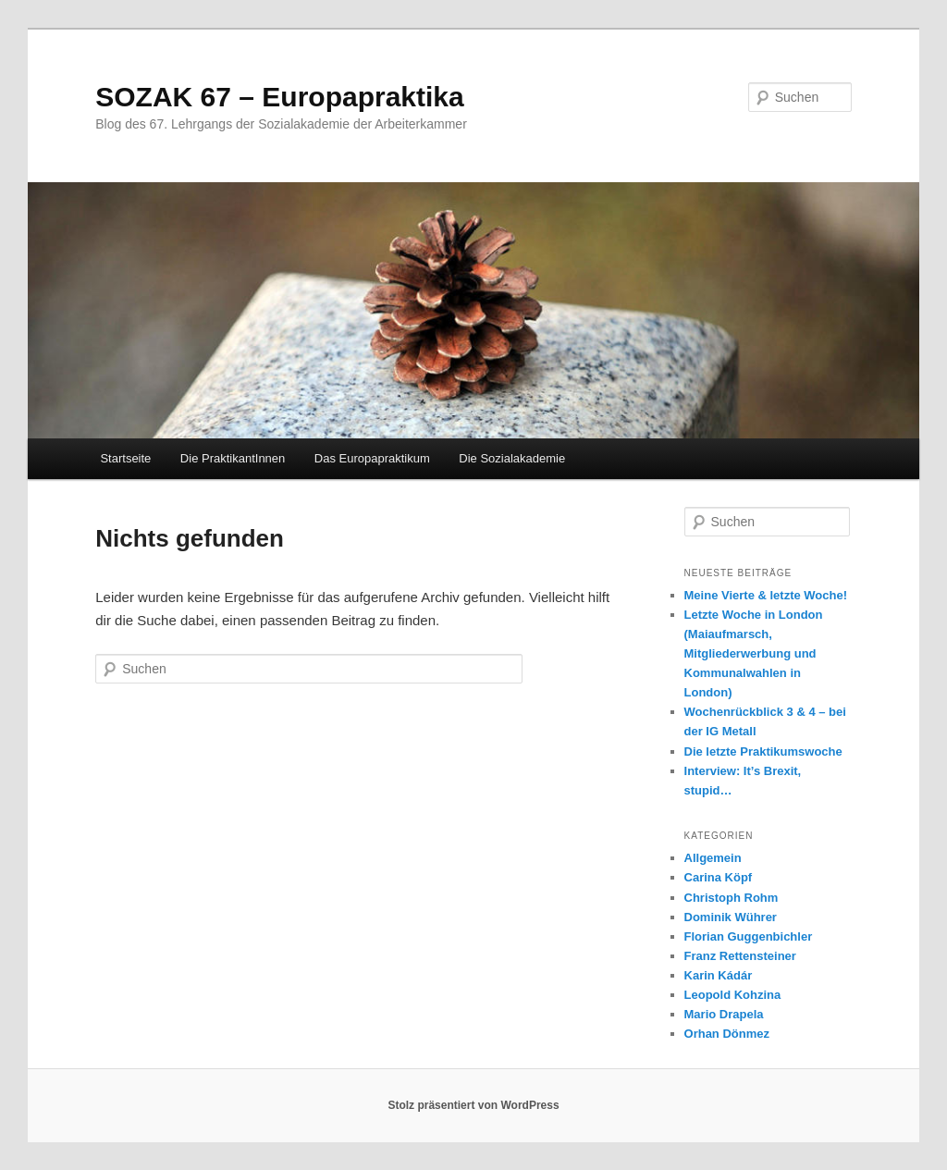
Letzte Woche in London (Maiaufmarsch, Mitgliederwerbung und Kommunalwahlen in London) (753, 654)
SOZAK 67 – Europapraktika (279, 96)
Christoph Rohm (731, 898)
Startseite (125, 458)
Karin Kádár (718, 975)
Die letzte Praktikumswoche (763, 751)
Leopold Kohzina (732, 995)
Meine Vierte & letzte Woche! (766, 595)
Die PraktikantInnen (232, 458)
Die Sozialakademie (512, 458)
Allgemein (713, 858)
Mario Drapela (724, 1014)
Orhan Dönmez (726, 1034)
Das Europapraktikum (372, 458)
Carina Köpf (718, 877)
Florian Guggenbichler (748, 936)
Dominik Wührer (730, 917)
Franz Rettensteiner (740, 956)
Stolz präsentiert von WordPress (473, 1105)
